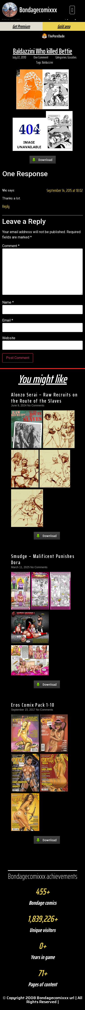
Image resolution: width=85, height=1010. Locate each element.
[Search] (48, 22)
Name (8, 306)
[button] (72, 10)
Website (8, 342)
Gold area (63, 30)
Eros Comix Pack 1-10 (32, 709)
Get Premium (21, 30)
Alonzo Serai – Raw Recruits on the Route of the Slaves (44, 402)
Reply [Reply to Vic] (6, 210)
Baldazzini (47, 66)
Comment (11, 250)
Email (7, 324)
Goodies (71, 61)
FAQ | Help (68, 20)
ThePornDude (56, 40)
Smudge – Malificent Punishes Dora (43, 563)
